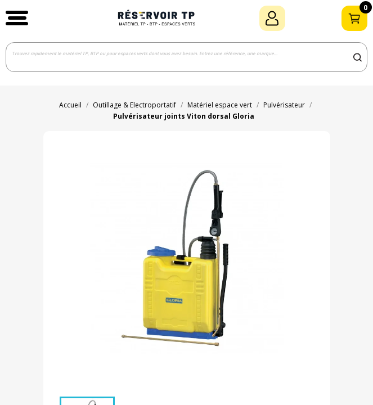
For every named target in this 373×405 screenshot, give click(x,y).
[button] (17, 18)
